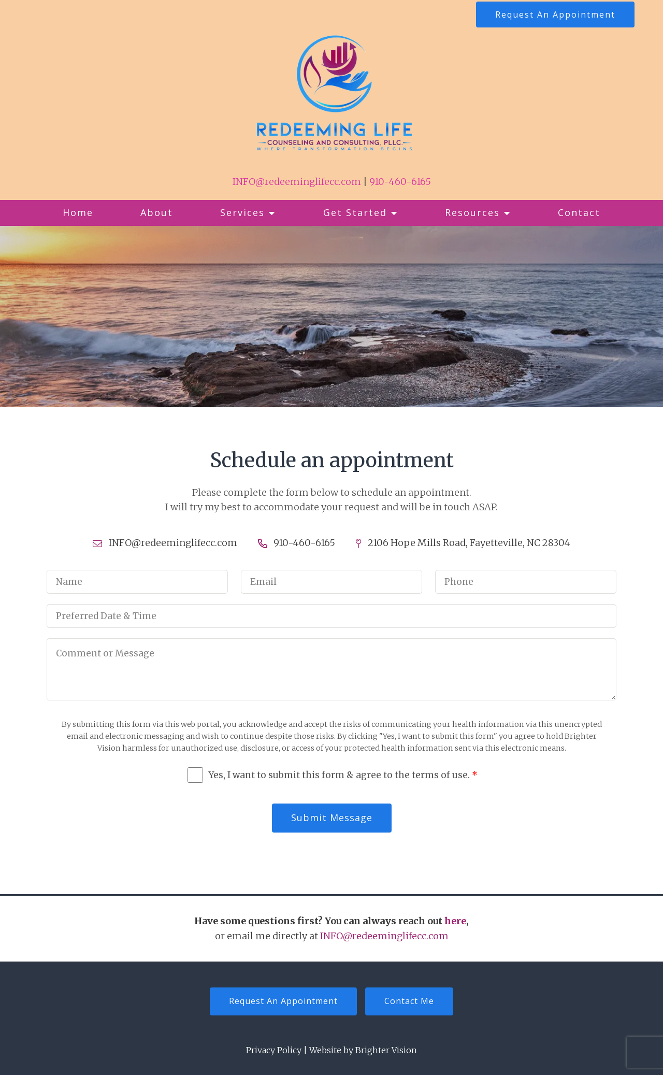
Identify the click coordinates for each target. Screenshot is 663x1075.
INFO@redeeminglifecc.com (297, 182)
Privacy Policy (273, 1050)
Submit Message (331, 817)
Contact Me (409, 1001)
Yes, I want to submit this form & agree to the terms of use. (343, 775)
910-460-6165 (400, 182)
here (455, 921)
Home (78, 212)
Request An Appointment (555, 14)
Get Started (355, 212)
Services (242, 212)
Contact (579, 212)
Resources (472, 212)
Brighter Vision (386, 1050)
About (156, 212)
